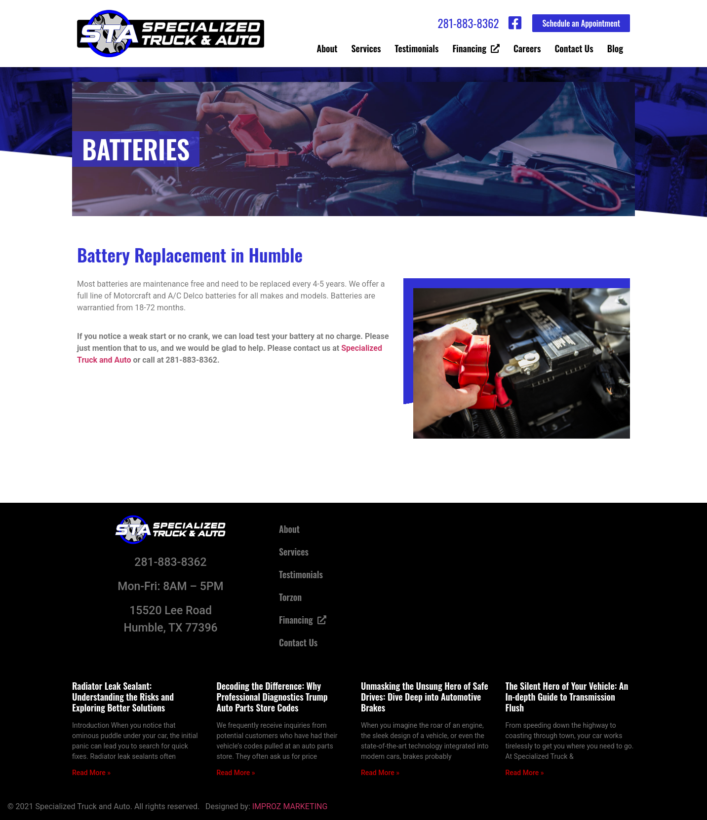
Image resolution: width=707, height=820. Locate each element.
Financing (476, 48)
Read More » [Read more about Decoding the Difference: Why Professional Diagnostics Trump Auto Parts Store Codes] (236, 773)
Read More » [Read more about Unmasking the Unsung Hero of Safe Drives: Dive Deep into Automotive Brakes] (380, 773)
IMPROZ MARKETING (290, 806)
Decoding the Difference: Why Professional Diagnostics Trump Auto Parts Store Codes (272, 696)
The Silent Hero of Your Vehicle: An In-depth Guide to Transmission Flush (567, 696)
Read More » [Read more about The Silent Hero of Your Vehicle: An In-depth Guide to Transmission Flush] (525, 773)
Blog (615, 48)
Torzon (290, 597)
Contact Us (573, 48)
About (327, 48)
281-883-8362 (468, 23)
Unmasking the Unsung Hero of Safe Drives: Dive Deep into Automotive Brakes (424, 696)
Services (366, 48)
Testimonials (417, 48)
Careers (527, 48)
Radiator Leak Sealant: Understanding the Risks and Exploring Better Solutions (123, 696)
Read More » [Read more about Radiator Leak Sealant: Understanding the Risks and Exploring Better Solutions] (91, 773)
